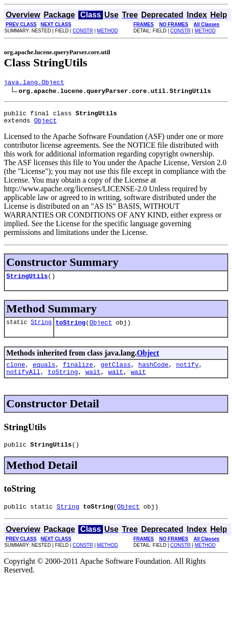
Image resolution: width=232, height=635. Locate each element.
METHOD (107, 30)
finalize (78, 373)
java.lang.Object (34, 83)
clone (15, 373)
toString (71, 329)
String (40, 329)
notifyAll (23, 381)
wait (93, 381)
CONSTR (82, 30)
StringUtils (27, 281)
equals (44, 373)
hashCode (153, 373)
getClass (115, 373)
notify (187, 373)
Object (45, 124)
